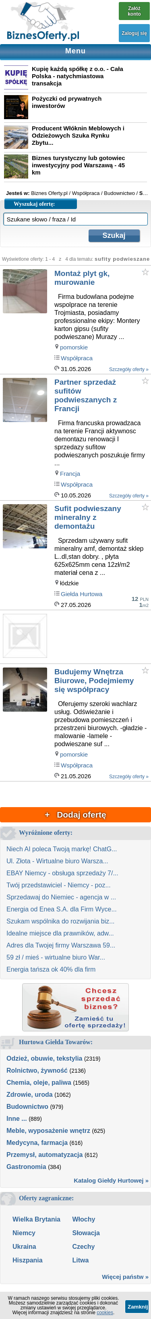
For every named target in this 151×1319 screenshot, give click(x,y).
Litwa (80, 1260)
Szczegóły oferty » (129, 369)
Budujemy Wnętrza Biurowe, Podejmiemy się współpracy (94, 681)
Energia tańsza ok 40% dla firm (50, 969)
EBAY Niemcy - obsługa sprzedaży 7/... (62, 873)
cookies (105, 1312)
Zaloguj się (134, 33)
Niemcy (23, 1233)
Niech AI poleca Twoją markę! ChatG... (61, 849)
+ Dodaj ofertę (75, 814)
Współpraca (77, 358)
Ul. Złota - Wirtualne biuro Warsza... (57, 861)
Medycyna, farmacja (37, 1142)
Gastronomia (26, 1166)
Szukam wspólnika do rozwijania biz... (60, 921)
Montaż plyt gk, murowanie (82, 277)
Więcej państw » (125, 1276)
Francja (70, 473)
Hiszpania (27, 1260)
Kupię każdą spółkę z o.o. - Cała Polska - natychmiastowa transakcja (77, 76)
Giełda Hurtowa (81, 594)
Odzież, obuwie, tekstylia (44, 1058)
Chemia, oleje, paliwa (38, 1082)
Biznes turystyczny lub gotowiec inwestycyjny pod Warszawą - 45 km (78, 165)
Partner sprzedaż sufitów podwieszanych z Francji (85, 395)
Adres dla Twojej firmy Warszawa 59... (60, 945)
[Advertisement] (102, 637)
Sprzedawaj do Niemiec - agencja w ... (61, 897)
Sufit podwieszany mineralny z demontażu (87, 517)
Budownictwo (27, 1106)
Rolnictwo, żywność (37, 1070)
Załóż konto (134, 11)
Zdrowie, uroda (29, 1094)
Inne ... (16, 1118)
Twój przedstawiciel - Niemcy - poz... (58, 885)
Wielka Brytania (36, 1219)
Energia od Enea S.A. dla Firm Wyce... (61, 909)
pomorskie (74, 347)
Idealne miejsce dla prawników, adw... (60, 933)
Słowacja (85, 1233)
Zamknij (138, 1307)
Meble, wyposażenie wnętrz (48, 1130)
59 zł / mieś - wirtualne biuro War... (55, 957)
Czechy (83, 1246)
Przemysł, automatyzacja (44, 1154)
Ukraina (24, 1246)
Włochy (83, 1219)
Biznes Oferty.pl (49, 193)
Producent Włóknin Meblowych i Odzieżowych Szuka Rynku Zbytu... (78, 135)
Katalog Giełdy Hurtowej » (111, 1180)
